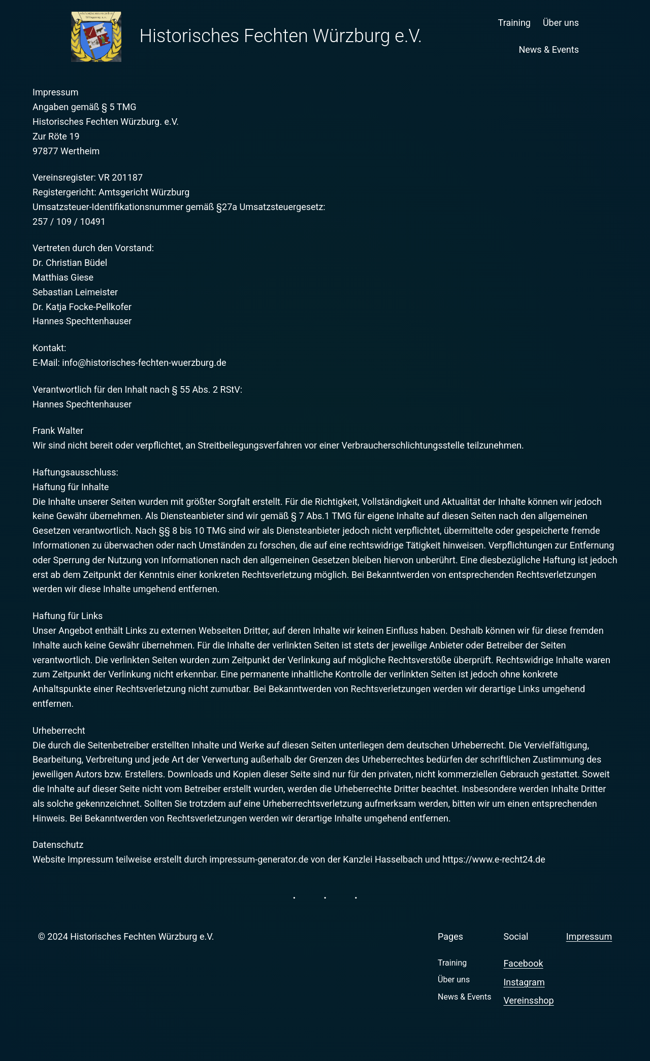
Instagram (523, 982)
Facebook (523, 963)
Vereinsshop (528, 1000)
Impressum (589, 936)
